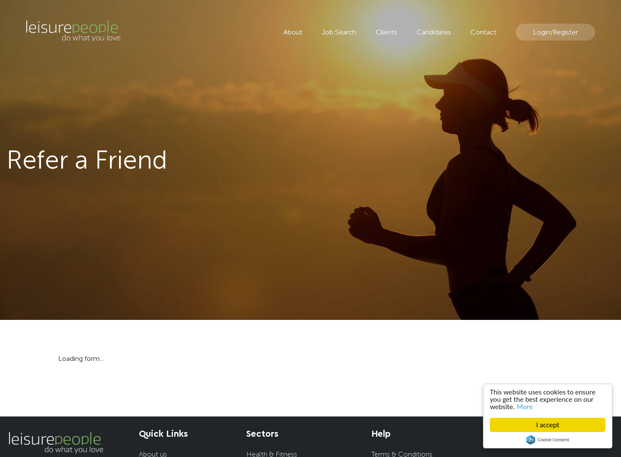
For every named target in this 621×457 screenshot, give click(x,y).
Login (541, 32)
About (292, 32)
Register (565, 32)
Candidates (434, 32)
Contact (483, 32)
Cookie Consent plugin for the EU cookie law (547, 439)
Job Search (339, 32)
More (525, 406)
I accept (547, 424)
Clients (386, 32)
